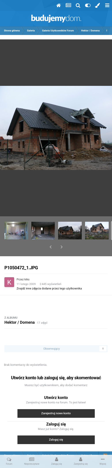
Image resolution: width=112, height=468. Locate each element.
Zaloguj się (56, 428)
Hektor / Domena (19, 310)
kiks (27, 268)
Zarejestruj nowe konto (56, 401)
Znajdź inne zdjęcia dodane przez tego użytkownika (49, 277)
